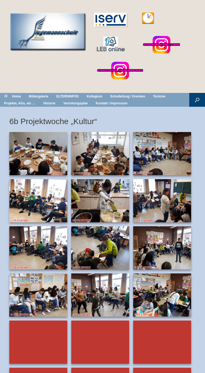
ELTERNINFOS (67, 96)
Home (12, 96)
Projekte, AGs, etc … (20, 103)
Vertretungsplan (75, 103)
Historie (50, 103)
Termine (159, 96)
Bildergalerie (38, 96)
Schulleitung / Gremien (127, 96)
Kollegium (94, 96)
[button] (197, 100)
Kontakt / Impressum (112, 103)
